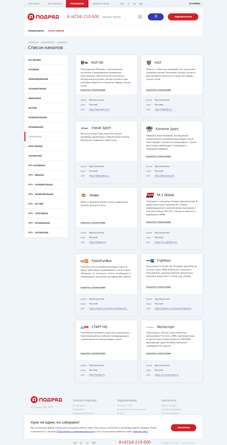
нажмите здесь (140, 432)
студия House (188, 443)
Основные (34, 69)
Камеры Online (101, 3)
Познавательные (37, 89)
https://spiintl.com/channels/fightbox (173, 308)
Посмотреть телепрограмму (93, 90)
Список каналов (56, 31)
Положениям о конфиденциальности (76, 432)
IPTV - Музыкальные (39, 223)
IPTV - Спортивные (38, 213)
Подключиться (183, 17)
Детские (33, 108)
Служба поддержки (171, 409)
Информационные (38, 79)
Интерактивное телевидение (131, 409)
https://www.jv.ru (97, 242)
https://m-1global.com (166, 242)
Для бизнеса (55, 3)
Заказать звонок (111, 17)
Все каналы (35, 60)
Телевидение (77, 3)
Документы (78, 409)
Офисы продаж (169, 405)
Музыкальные (36, 127)
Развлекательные (38, 117)
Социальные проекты (84, 413)
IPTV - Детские (36, 204)
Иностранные (36, 146)
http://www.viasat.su (99, 176)
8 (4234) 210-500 (83, 17)
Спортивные (35, 137)
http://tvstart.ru (97, 375)
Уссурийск (194, 3)
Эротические (35, 156)
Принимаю (183, 428)
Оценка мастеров (170, 413)
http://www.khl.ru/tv (99, 109)
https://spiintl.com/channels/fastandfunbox (110, 308)
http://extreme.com (164, 176)
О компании (79, 405)
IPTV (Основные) (37, 165)
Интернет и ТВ (124, 405)
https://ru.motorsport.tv (167, 375)
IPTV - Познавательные (41, 185)
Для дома (34, 3)
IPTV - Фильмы (36, 175)
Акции (120, 413)
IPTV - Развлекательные (41, 194)
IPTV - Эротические (38, 232)
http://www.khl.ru (163, 109)
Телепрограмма (36, 31)
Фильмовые (35, 98)
